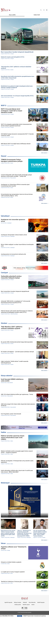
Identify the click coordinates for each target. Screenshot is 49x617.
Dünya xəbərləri (6, 376)
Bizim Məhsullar (32, 602)
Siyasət (3, 156)
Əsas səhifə (12, 15)
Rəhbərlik (25, 602)
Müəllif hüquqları (41, 602)
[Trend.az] (5, 10)
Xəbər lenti (37, 15)
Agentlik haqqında (8, 602)
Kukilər (33, 604)
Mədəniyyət (5, 483)
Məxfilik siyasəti (26, 604)
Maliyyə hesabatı (17, 602)
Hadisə (3, 432)
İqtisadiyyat (5, 216)
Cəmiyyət (4, 273)
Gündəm (4, 323)
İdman (3, 543)
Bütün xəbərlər (44, 152)
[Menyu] (46, 10)
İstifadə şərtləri (18, 604)
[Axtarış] (41, 10)
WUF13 (3, 105)
